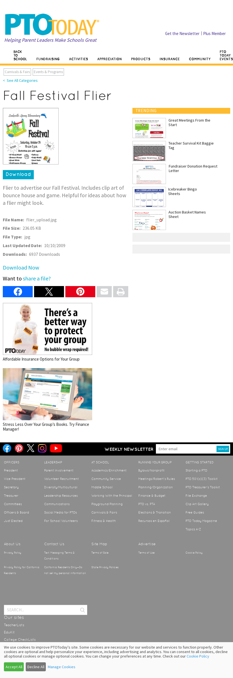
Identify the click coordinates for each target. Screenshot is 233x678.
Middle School (102, 487)
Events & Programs (48, 71)
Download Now (21, 267)
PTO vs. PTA (146, 504)
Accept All (14, 666)
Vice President (14, 478)
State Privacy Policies (104, 567)
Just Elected (13, 521)
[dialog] (116, 660)
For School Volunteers (61, 521)
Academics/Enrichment (109, 470)
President (11, 470)
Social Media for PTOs (60, 512)
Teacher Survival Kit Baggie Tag (191, 145)
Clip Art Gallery (197, 504)
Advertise (147, 544)
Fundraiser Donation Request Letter (193, 168)
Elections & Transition (154, 512)
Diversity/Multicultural (60, 487)
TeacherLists (14, 625)
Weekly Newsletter (128, 449)
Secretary (11, 487)
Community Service (106, 478)
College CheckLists (20, 640)
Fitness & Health (103, 521)
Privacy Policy (12, 552)
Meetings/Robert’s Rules (156, 478)
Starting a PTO (196, 470)
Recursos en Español (154, 521)
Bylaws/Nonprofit (151, 470)
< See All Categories (20, 80)
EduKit (9, 632)
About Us (12, 544)
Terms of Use (146, 552)
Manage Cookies (61, 667)
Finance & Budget (151, 495)
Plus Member (214, 33)
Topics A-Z (193, 529)
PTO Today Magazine (201, 521)
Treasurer (11, 495)
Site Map (99, 544)
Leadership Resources (61, 495)
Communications (57, 504)
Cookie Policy (194, 552)
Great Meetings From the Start (189, 122)
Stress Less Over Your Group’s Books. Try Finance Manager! (47, 400)
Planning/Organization (155, 487)
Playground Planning (107, 504)
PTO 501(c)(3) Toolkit (202, 478)
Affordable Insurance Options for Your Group (47, 332)
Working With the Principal (111, 495)
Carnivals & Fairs (17, 71)
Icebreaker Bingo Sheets (182, 191)
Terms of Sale (99, 552)
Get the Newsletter (182, 33)
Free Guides (195, 512)
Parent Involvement (58, 470)
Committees (13, 504)
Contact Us (54, 544)
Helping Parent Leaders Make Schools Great (50, 40)
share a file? (37, 278)
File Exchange (196, 495)
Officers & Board (16, 512)
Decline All (35, 666)
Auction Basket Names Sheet (187, 214)
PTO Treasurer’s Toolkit (203, 487)
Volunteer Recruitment (61, 478)
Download (18, 174)
